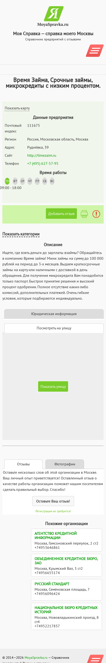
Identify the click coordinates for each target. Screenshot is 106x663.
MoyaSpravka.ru (36, 657)
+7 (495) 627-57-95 (42, 163)
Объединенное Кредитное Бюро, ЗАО (66, 560)
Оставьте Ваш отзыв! (53, 501)
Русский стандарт (52, 583)
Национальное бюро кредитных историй (66, 609)
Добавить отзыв (61, 213)
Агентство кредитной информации (56, 535)
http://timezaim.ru (41, 155)
